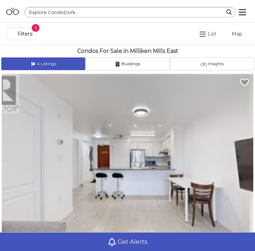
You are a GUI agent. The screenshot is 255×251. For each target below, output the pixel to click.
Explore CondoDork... (53, 12)
